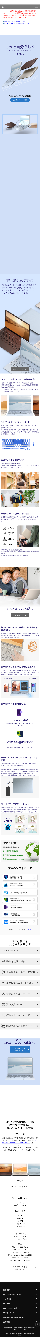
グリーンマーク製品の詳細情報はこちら (17, 23)
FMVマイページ (9, 1313)
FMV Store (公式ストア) (12, 1294)
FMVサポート (8, 1303)
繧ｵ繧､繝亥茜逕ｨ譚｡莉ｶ (29, 1328)
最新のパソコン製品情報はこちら (14, 21)
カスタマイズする (20, 1268)
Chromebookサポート (11, 1308)
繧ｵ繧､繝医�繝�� (18, 1328)
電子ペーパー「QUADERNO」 (14, 1317)
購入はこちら (20, 1049)
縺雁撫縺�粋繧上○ (9, 1328)
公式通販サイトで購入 (19, 100)
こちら (28, 929)
